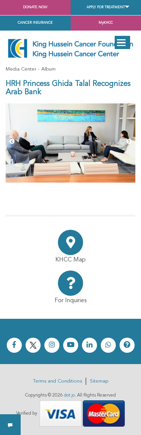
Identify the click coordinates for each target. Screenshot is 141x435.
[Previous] (12, 142)
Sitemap (99, 381)
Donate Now (35, 7)
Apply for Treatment (105, 7)
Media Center (21, 69)
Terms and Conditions (57, 381)
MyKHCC (106, 23)
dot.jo (69, 395)
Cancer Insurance (35, 23)
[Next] (129, 142)
